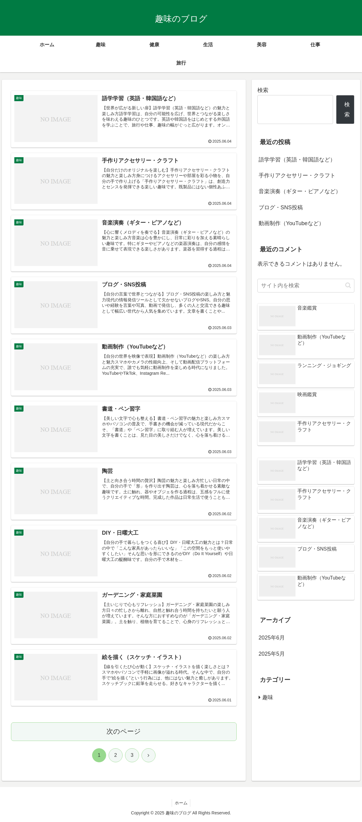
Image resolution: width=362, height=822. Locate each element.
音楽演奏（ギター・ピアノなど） (300, 191)
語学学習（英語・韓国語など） (297, 160)
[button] (348, 285)
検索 (262, 90)
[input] (306, 285)
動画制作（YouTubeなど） (291, 223)
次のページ (123, 731)
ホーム (181, 803)
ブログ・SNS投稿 (281, 207)
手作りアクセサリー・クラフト (297, 175)
